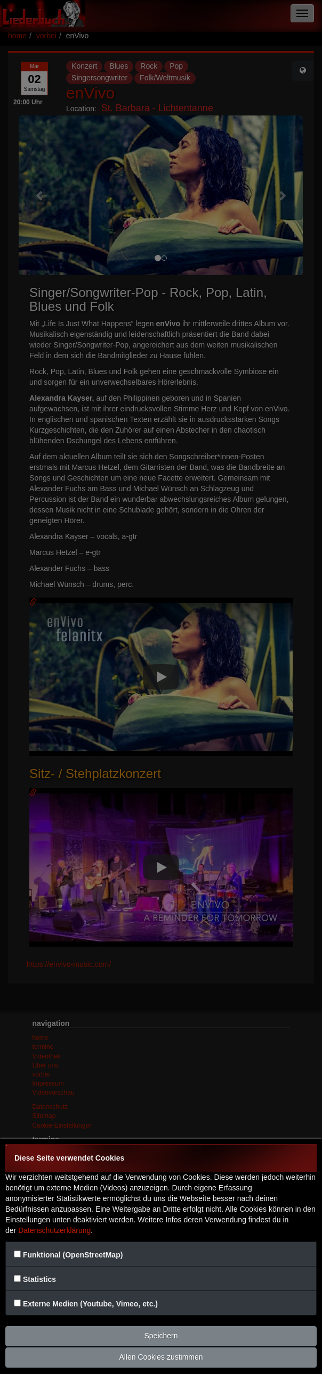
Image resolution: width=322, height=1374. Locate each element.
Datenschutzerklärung (54, 1230)
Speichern (161, 1335)
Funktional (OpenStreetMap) (73, 1255)
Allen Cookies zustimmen (161, 1357)
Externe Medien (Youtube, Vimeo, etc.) (90, 1303)
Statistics (39, 1279)
